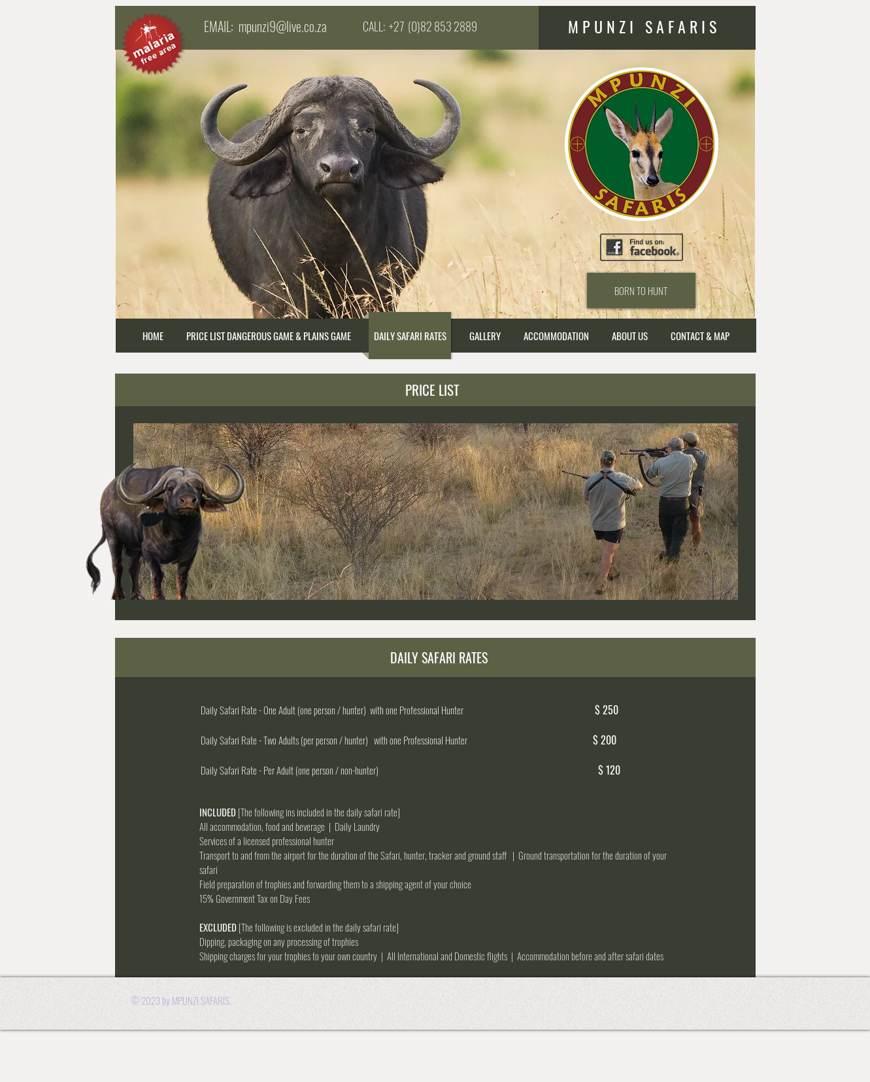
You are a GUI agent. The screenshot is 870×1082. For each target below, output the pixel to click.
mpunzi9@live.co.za (283, 26)
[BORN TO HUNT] (641, 290)
